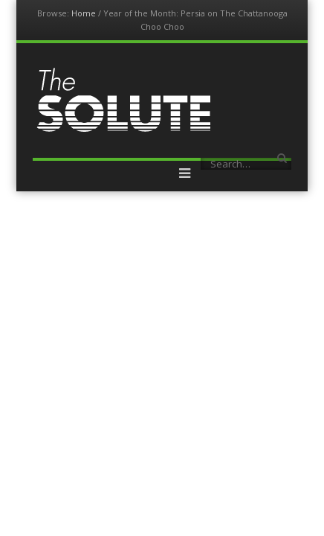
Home (83, 13)
